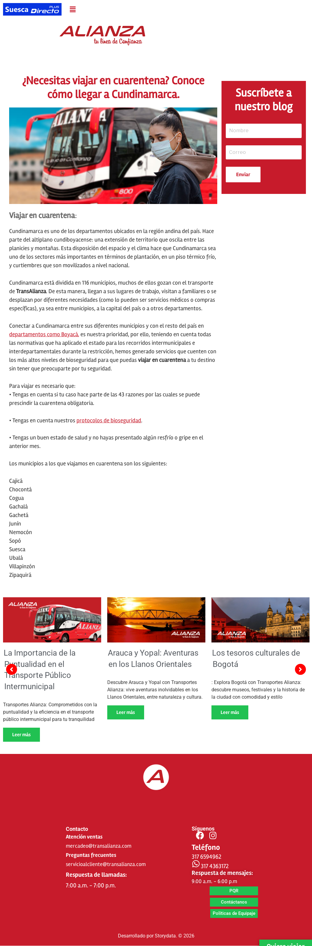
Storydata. (166, 936)
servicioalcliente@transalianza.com (106, 864)
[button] (73, 9)
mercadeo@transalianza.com (98, 845)
